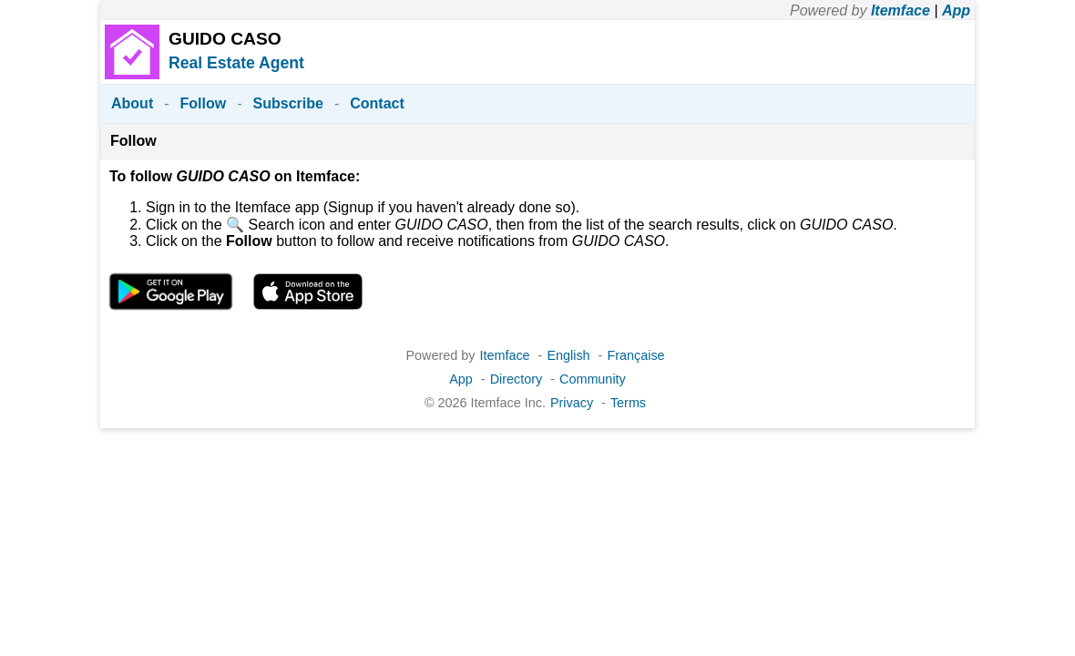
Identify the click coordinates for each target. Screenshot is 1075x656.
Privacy (571, 402)
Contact (377, 103)
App (956, 10)
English (568, 355)
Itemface (900, 10)
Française (635, 355)
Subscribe (288, 103)
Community (592, 379)
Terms (628, 402)
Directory (516, 379)
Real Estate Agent (236, 63)
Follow (203, 103)
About (132, 103)
